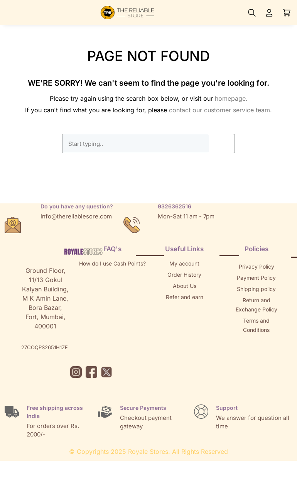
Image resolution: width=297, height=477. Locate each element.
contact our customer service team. (220, 110)
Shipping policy (256, 289)
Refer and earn (184, 297)
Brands (256, 352)
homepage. (231, 98)
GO (221, 143)
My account (184, 263)
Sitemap (256, 341)
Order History (184, 274)
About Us (184, 285)
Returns (184, 308)
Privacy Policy (256, 266)
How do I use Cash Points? (112, 263)
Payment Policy (256, 277)
